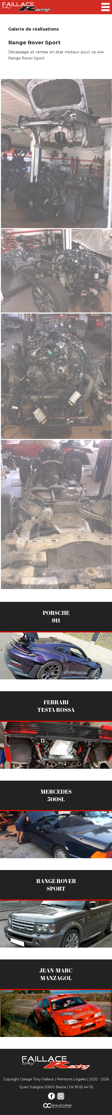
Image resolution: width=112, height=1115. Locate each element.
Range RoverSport (56, 884)
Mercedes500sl (56, 795)
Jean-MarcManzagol (56, 974)
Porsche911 (56, 616)
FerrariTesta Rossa (56, 706)
